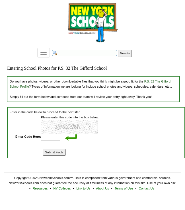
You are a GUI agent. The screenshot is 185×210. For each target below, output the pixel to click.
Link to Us (84, 188)
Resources (40, 188)
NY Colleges (62, 188)
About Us (102, 188)
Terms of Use (124, 188)
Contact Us (146, 188)
